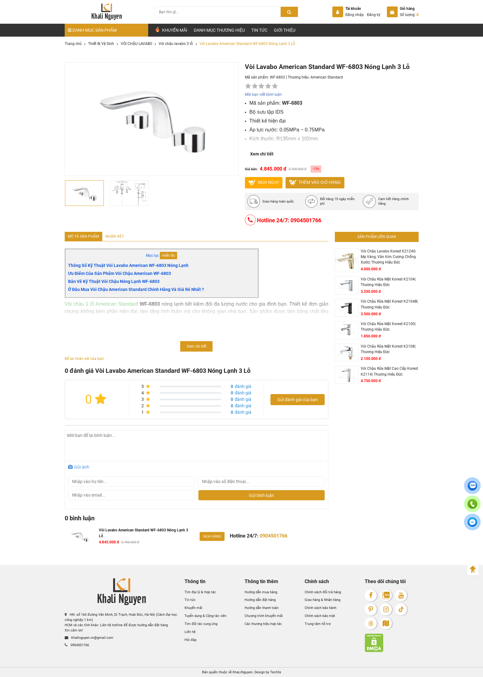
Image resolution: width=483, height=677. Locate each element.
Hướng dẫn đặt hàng (260, 600)
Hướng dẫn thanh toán (261, 608)
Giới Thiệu (284, 30)
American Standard (326, 77)
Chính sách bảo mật (320, 616)
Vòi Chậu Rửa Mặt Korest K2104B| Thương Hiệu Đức (389, 304)
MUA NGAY (263, 182)
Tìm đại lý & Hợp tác (200, 592)
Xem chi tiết (262, 153)
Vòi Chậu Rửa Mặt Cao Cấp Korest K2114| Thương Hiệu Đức (389, 371)
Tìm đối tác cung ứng (201, 624)
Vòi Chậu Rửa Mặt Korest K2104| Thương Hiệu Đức (388, 282)
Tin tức (259, 30)
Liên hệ (190, 632)
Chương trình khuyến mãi (264, 616)
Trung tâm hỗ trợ (318, 624)
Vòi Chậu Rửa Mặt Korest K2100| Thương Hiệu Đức (388, 327)
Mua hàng (212, 536)
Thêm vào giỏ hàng (315, 182)
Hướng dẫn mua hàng (261, 592)
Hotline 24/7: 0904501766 (283, 220)
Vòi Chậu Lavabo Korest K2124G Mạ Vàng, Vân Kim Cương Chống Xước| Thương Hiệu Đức (388, 257)
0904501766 (77, 645)
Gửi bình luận (261, 495)
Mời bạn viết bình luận (263, 94)
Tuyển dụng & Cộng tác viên (205, 616)
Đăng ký (373, 15)
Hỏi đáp (191, 640)
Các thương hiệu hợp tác (263, 624)
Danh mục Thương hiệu (219, 30)
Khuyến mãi (193, 608)
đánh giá (241, 386)
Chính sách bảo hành (320, 608)
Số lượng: (409, 15)
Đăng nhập (354, 15)
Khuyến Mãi (171, 30)
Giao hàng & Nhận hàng (322, 600)
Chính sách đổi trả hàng (323, 592)
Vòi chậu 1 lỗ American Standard (101, 304)
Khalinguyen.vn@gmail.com (89, 637)
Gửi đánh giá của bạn (297, 399)
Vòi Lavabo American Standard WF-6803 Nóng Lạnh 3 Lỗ (143, 533)
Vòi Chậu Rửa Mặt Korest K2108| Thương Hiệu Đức (388, 349)
